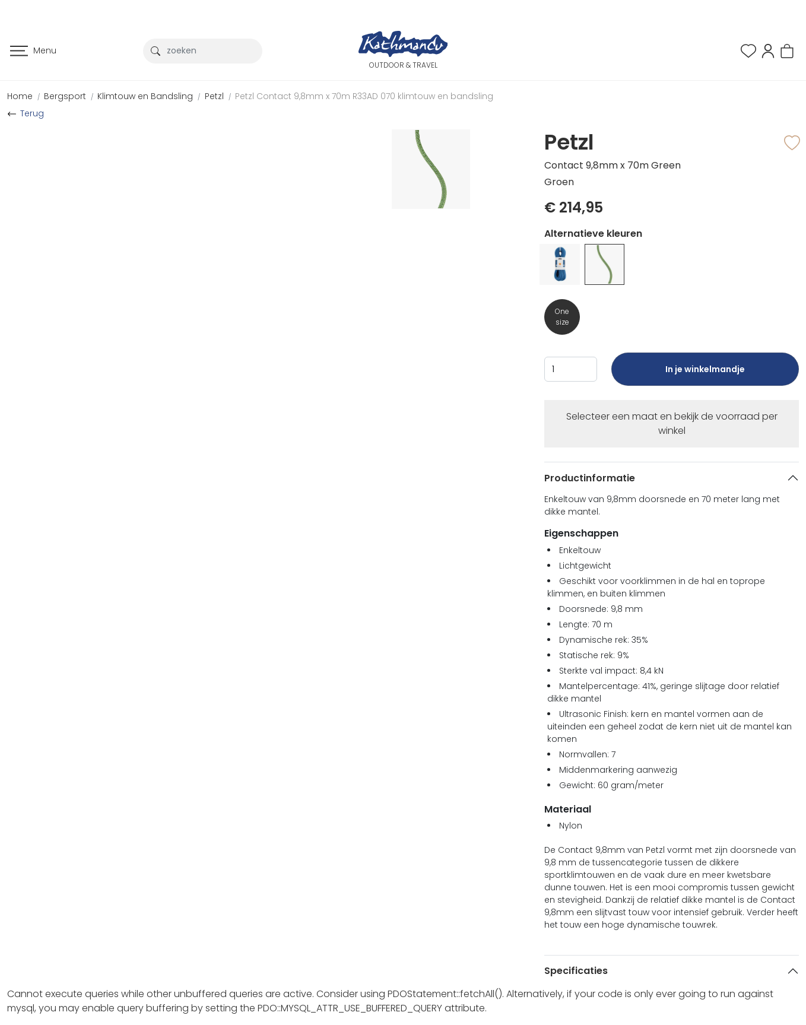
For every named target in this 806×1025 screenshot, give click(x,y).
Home (20, 96)
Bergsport (65, 96)
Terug (32, 113)
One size (562, 316)
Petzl (214, 96)
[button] (768, 50)
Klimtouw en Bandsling (145, 96)
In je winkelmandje (705, 374)
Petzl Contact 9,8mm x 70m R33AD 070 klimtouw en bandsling (364, 96)
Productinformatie (589, 478)
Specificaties (576, 971)
